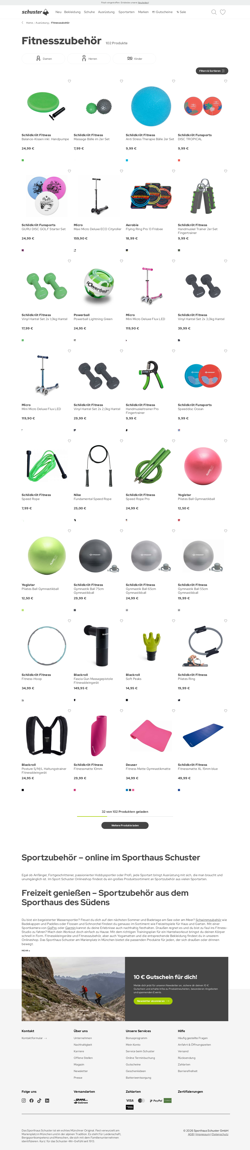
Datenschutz (220, 1134)
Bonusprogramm (136, 1038)
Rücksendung (186, 1058)
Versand (183, 1051)
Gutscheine (133, 1064)
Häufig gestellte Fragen (193, 1038)
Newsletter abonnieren (151, 1001)
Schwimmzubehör (208, 920)
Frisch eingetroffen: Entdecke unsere (119, 2)
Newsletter (81, 1071)
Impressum (203, 1134)
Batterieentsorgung (138, 1077)
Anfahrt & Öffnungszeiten (194, 1044)
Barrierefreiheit (188, 1071)
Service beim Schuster (140, 1051)
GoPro (52, 928)
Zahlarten (184, 1064)
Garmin (70, 928)
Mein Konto (133, 1044)
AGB (191, 1134)
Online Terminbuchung (140, 1058)
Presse (78, 1077)
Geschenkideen (136, 1071)
